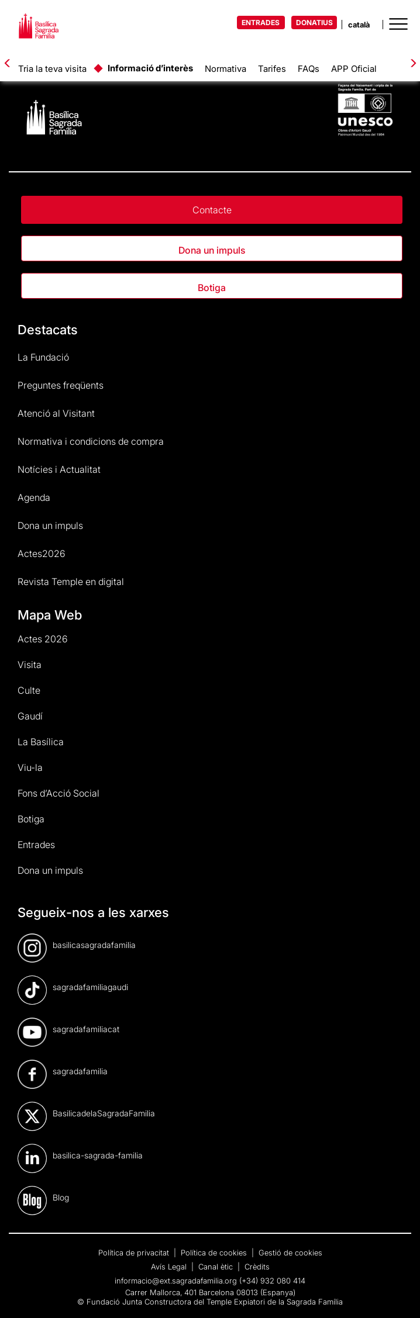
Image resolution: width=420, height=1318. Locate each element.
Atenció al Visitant (56, 413)
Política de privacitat (134, 1252)
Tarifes (272, 68)
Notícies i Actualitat (59, 469)
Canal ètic (216, 1266)
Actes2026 (42, 553)
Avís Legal (170, 1266)
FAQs (308, 68)
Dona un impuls (211, 250)
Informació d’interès (150, 68)
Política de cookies (215, 1252)
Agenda (34, 497)
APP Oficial (354, 68)
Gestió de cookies (290, 1252)
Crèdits (257, 1266)
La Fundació (43, 357)
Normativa (225, 68)
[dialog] (398, 1294)
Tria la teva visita (52, 68)
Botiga (212, 287)
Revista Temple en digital (71, 581)
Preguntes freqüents (61, 385)
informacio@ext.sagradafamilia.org (176, 1280)
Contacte (212, 210)
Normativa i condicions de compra (91, 441)
